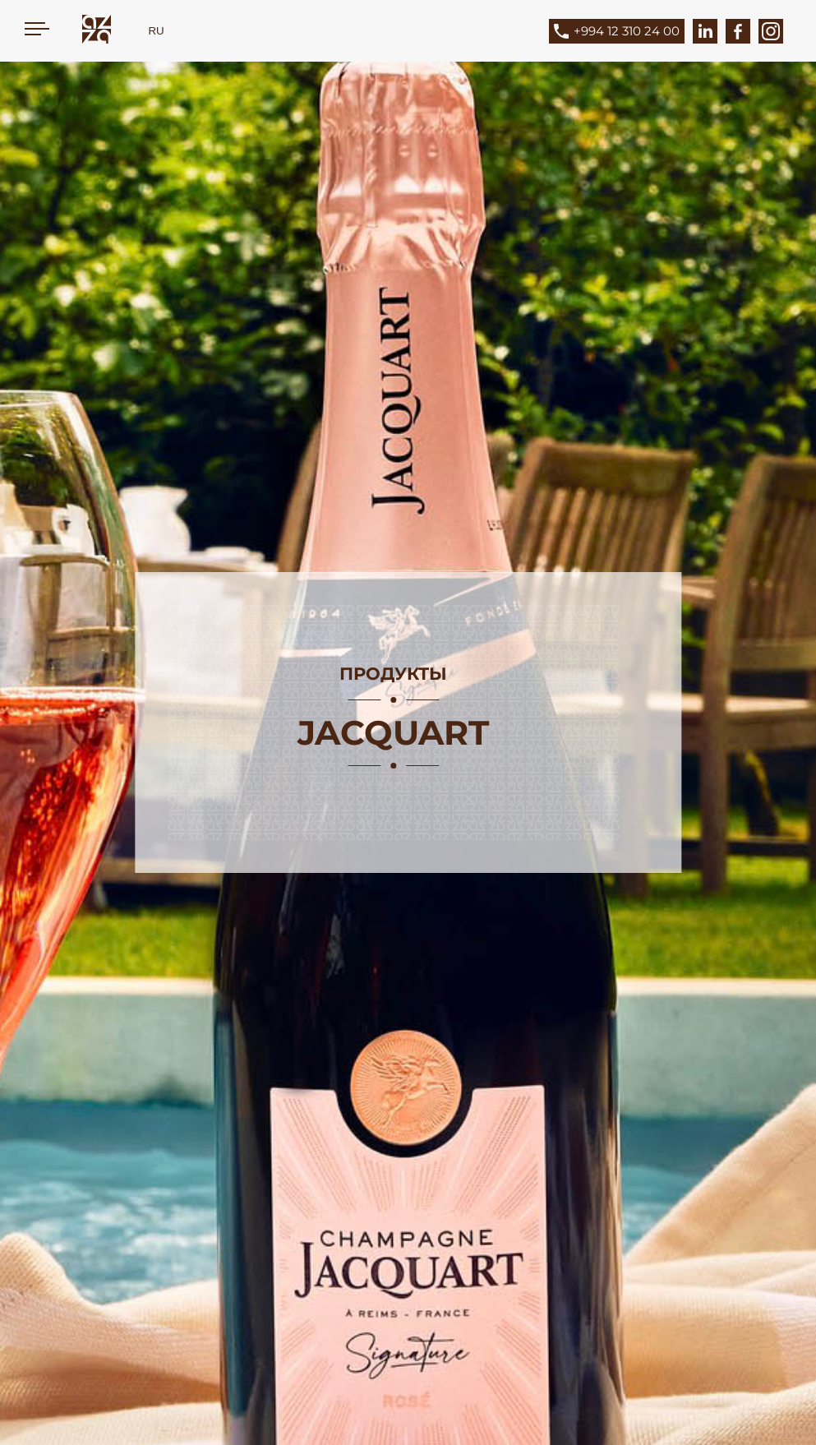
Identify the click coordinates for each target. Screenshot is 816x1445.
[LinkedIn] (705, 31)
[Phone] (629, 31)
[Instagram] (770, 31)
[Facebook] (738, 31)
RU (156, 31)
